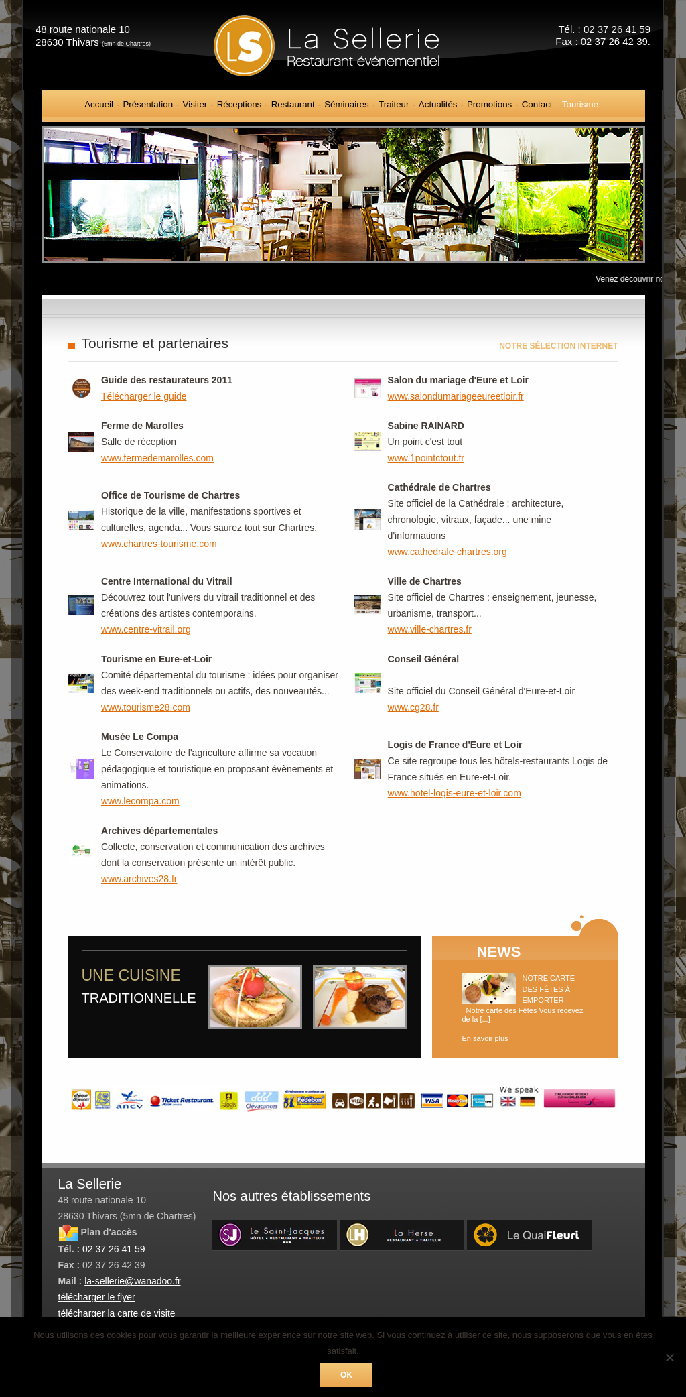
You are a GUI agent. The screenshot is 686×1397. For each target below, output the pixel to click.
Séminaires (346, 104)
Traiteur (394, 104)
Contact (537, 104)
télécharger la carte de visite (117, 1313)
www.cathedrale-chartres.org (447, 551)
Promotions (489, 104)
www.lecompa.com (140, 801)
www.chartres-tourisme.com (159, 543)
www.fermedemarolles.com (157, 457)
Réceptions (239, 104)
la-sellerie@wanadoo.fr (132, 1281)
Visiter (195, 104)
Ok (346, 1375)
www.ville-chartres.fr (430, 629)
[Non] (669, 1357)
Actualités (438, 104)
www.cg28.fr (413, 707)
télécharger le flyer (96, 1297)
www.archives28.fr (139, 878)
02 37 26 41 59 (113, 1248)
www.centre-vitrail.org (146, 629)
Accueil (98, 104)
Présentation (148, 104)
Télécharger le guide (144, 396)
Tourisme (580, 104)
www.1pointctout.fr (426, 457)
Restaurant (293, 104)
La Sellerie (343, 45)
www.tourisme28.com (145, 707)
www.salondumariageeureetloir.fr (456, 396)
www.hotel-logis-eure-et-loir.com (454, 793)
